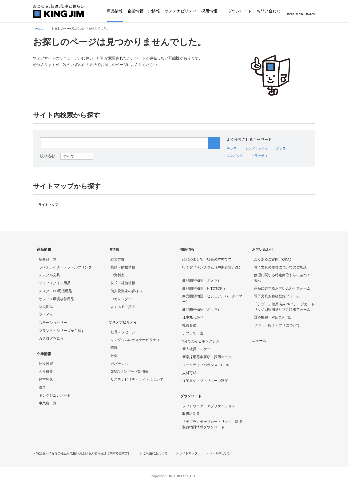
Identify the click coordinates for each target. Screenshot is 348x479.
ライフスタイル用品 (55, 280)
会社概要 (46, 366)
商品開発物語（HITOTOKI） (204, 285)
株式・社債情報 (123, 280)
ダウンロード (194, 391)
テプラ (232, 148)
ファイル (46, 312)
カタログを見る (51, 335)
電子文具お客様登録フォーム (277, 293)
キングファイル (259, 148)
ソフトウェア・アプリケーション (208, 400)
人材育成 (189, 370)
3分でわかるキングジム (200, 338)
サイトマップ (49, 205)
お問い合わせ (265, 247)
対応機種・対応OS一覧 (272, 314)
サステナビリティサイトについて (137, 373)
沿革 (42, 381)
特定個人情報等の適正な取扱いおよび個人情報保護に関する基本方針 (88, 447)
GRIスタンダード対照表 (130, 366)
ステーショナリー (53, 320)
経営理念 (46, 373)
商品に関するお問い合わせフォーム (282, 285)
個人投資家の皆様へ (126, 288)
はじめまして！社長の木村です (207, 256)
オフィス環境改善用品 (56, 296)
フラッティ (263, 155)
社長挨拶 (46, 358)
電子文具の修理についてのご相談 (280, 264)
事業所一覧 (47, 397)
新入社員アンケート (198, 346)
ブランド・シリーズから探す (62, 328)
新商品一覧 (47, 256)
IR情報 (116, 247)
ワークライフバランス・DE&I (205, 362)
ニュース (261, 335)
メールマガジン (233, 447)
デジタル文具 (49, 272)
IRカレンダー (121, 296)
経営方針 (118, 256)
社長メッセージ (123, 326)
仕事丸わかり (192, 314)
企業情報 (46, 349)
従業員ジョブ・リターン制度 (205, 377)
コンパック (236, 155)
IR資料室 (118, 272)
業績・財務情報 (123, 264)
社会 (114, 350)
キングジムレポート (55, 389)
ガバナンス (119, 358)
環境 (114, 342)
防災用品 (46, 304)
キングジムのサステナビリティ (135, 334)
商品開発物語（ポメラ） (201, 277)
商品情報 (46, 247)
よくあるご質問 (123, 304)
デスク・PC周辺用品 (55, 288)
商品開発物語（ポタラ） (201, 306)
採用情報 (190, 247)
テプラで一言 (192, 330)
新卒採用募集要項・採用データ (207, 354)
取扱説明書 (191, 408)
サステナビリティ (126, 317)
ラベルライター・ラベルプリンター (67, 264)
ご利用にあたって (164, 447)
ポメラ (286, 148)
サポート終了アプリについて (277, 322)
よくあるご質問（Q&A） (273, 256)
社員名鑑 (189, 322)
